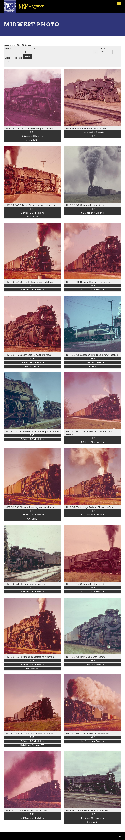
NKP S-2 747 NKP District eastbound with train (29, 282)
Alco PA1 (93, 366)
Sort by (102, 48)
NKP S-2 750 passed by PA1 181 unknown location (92, 355)
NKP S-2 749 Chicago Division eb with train (88, 282)
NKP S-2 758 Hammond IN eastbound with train (30, 657)
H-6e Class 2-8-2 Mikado (93, 132)
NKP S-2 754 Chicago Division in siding (25, 584)
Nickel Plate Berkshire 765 (32, 745)
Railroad (8, 48)
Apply (27, 56)
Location (31, 49)
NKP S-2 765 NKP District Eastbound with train (29, 733)
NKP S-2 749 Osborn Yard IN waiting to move (28, 355)
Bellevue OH (32, 217)
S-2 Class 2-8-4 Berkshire (32, 213)
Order (7, 58)
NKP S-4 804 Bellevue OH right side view (87, 810)
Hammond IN (32, 668)
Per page (18, 58)
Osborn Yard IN (32, 366)
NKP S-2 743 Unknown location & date (85, 205)
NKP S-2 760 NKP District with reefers (85, 657)
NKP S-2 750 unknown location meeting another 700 (32, 431)
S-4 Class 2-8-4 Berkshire (92, 818)
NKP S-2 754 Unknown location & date (85, 584)
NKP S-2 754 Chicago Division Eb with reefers (89, 507)
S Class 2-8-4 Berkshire (32, 136)
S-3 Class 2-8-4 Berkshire (32, 818)
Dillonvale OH (32, 140)
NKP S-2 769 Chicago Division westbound (87, 733)
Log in (120, 837)
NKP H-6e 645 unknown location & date (86, 128)
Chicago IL (32, 519)
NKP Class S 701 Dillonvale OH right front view (29, 128)
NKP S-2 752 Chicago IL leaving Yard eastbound (30, 507)
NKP (32, 132)
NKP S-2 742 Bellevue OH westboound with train (30, 205)
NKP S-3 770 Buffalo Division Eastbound (26, 810)
